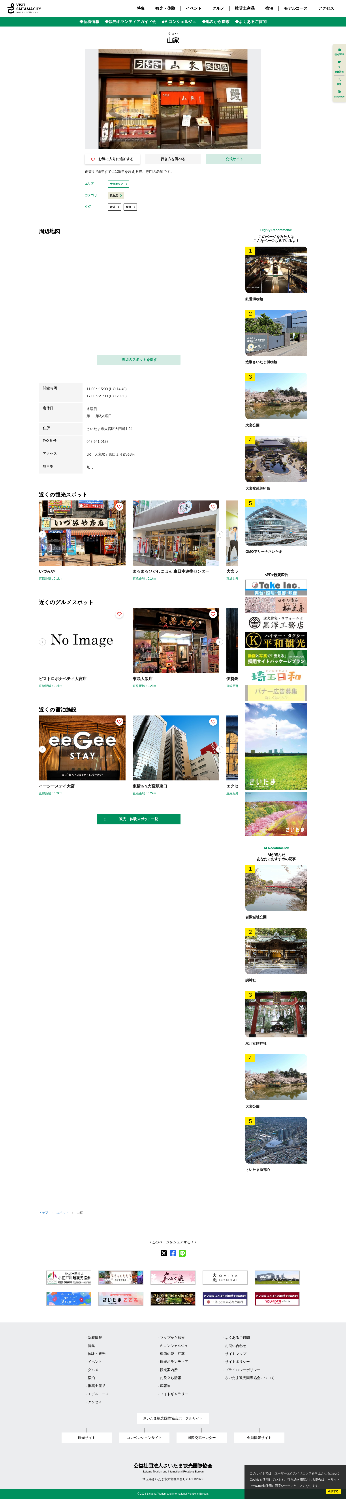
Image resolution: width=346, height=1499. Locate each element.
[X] (163, 1253)
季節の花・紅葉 (172, 1354)
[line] (182, 1253)
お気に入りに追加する (112, 159)
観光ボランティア (174, 1362)
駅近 (114, 207)
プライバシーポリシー (242, 1370)
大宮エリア (118, 184)
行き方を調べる (173, 159)
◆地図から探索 (215, 22)
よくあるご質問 (237, 1337)
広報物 (165, 1386)
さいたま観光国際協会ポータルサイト (173, 1418)
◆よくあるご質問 (251, 22)
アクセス (326, 8)
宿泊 (269, 8)
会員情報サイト (259, 1438)
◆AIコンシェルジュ (179, 22)
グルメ (218, 8)
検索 (339, 82)
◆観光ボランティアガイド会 (130, 22)
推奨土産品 (245, 8)
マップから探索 (172, 1337)
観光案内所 (169, 1370)
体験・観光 (96, 1354)
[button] (219, 534)
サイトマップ (235, 1354)
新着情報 (95, 1337)
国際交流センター (202, 1438)
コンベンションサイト (144, 1438)
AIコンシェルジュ (174, 1346)
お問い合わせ (235, 1346)
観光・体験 (165, 8)
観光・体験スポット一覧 (131, 819)
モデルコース (296, 8)
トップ (43, 1212)
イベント (194, 8)
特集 (141, 8)
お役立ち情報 (170, 1378)
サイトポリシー (237, 1362)
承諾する (333, 1491)
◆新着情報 (89, 22)
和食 (130, 207)
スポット (62, 1212)
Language (339, 94)
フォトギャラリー (174, 1394)
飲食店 (116, 195)
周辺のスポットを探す (139, 359)
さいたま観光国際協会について (250, 1378)
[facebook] (173, 1253)
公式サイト (234, 159)
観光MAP (339, 52)
